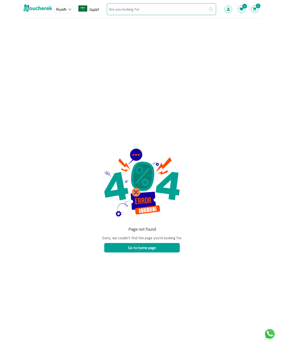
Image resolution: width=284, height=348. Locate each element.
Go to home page (142, 247)
